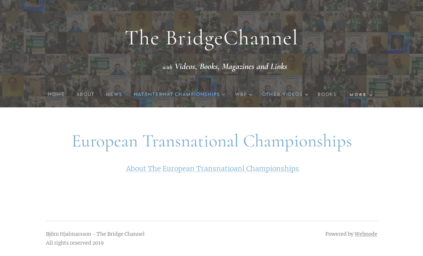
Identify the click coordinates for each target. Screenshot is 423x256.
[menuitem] (61, 95)
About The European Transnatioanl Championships (212, 168)
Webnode (366, 234)
